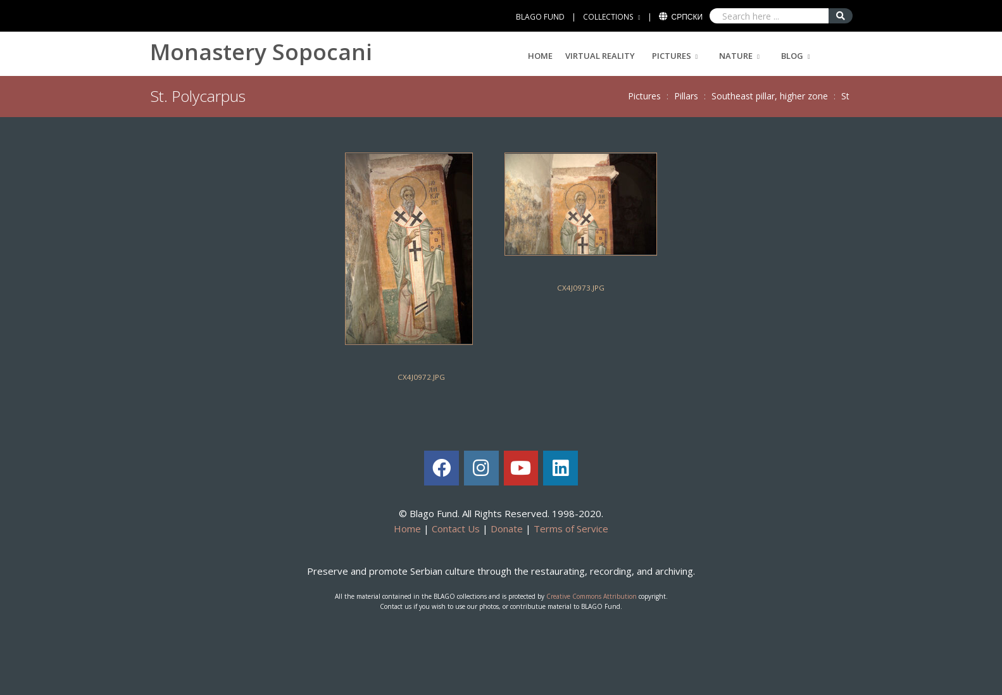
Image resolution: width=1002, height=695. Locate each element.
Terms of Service (571, 528)
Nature (736, 55)
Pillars (686, 96)
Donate (507, 528)
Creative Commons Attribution (591, 596)
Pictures (671, 55)
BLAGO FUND (540, 16)
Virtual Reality (600, 55)
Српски (687, 16)
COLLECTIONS (608, 16)
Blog (792, 55)
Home (540, 55)
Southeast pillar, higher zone (769, 96)
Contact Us (456, 528)
